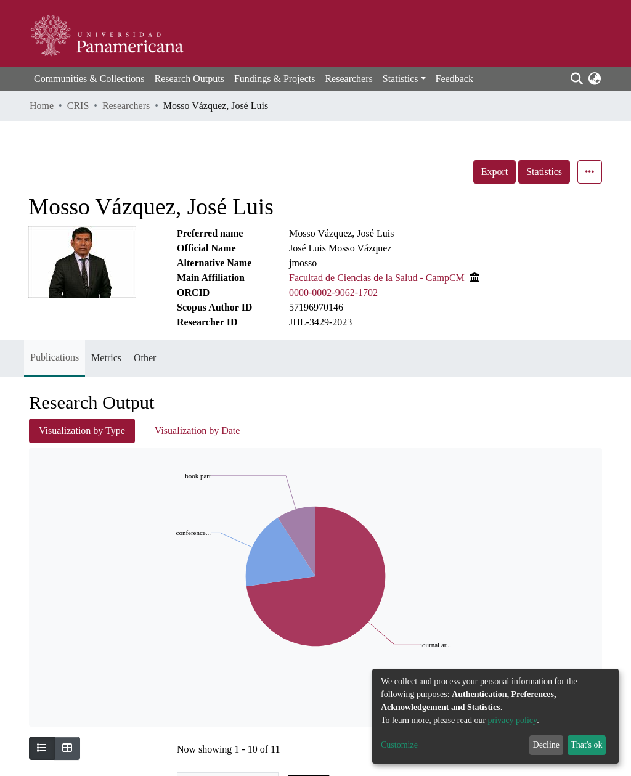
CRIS (78, 105)
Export (494, 171)
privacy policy (512, 720)
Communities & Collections (89, 78)
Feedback (454, 78)
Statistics (544, 171)
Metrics (106, 358)
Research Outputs (189, 78)
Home (42, 105)
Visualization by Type (82, 430)
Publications (54, 357)
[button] (594, 78)
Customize (399, 744)
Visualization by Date (197, 430)
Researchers (348, 78)
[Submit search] (576, 78)
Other (145, 358)
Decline (546, 744)
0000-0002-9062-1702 (333, 292)
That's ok (586, 744)
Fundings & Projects (275, 78)
